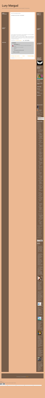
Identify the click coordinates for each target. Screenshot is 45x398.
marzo (40, 234)
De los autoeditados (41, 212)
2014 (39, 126)
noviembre (40, 131)
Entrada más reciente (15, 55)
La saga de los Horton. (41, 149)
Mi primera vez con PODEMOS (40, 267)
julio (39, 229)
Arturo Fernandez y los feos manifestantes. (41, 146)
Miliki (39, 171)
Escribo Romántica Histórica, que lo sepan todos (41, 208)
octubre (40, 225)
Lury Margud (10, 5)
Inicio (24, 55)
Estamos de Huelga (40, 179)
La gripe (40, 192)
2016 (39, 124)
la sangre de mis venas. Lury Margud (40, 204)
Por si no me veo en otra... (40, 200)
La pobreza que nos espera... (40, 173)
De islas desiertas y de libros (40, 134)
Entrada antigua (31, 55)
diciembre (40, 130)
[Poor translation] (3, 384)
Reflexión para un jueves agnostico (41, 137)
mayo (39, 232)
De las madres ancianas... (41, 198)
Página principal (40, 93)
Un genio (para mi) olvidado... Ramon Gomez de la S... (41, 182)
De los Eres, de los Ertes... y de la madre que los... (41, 187)
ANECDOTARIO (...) (41, 139)
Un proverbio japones (40, 194)
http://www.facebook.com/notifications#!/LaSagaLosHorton (40, 70)
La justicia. (40, 150)
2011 (39, 237)
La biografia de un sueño (40, 348)
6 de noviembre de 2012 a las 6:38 (19, 50)
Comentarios (40, 119)
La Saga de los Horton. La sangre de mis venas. (41, 159)
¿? (38, 245)
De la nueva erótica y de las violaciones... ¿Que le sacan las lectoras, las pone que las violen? (40, 256)
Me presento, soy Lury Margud (40, 156)
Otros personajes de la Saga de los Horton (40, 163)
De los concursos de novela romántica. (40, 176)
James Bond (40, 213)
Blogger (27, 376)
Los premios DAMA (40, 141)
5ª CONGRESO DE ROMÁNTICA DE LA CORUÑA (40, 292)
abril (39, 233)
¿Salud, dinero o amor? (41, 219)
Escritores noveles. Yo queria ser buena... (41, 153)
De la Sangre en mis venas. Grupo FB (40, 222)
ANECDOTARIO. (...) (41, 143)
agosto (40, 228)
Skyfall (39, 220)
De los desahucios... (41, 190)
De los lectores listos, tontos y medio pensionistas (41, 216)
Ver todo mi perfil (39, 114)
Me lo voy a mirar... (40, 196)
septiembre (40, 226)
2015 (39, 125)
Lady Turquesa (16, 44)
